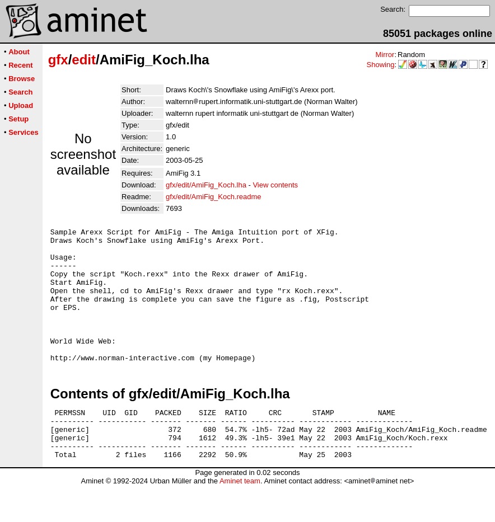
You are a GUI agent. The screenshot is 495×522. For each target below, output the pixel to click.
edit (84, 59)
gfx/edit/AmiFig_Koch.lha (206, 185)
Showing (381, 64)
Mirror (384, 54)
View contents (275, 185)
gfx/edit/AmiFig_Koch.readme (213, 196)
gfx (58, 59)
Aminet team (240, 518)
